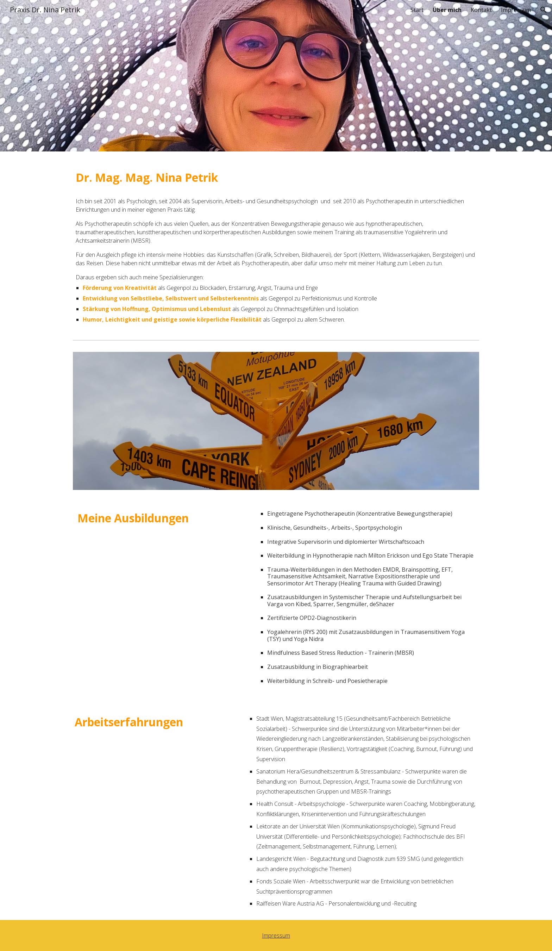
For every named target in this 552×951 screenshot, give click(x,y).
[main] (276, 176)
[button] (543, 9)
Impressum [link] (516, 10)
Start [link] (417, 10)
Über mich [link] (447, 10)
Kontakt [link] (481, 10)
